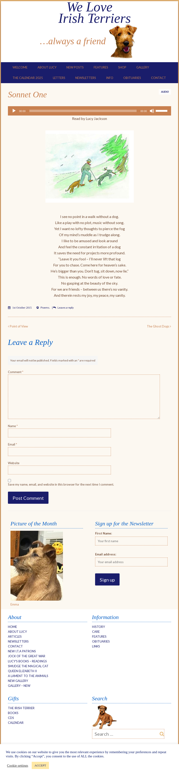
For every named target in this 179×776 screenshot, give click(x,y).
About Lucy (47, 67)
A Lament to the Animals (28, 675)
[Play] (14, 110)
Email (12, 444)
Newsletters (85, 77)
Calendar (16, 722)
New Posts (75, 67)
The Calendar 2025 (28, 77)
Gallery (142, 67)
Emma (14, 604)
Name (13, 426)
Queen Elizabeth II (22, 670)
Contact (158, 77)
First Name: (103, 533)
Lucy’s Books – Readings (27, 661)
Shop (122, 67)
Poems (45, 307)
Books (13, 713)
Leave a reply (66, 307)
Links (96, 646)
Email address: (105, 554)
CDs (11, 717)
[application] (89, 110)
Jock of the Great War (26, 656)
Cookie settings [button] (17, 765)
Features (101, 67)
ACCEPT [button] (40, 765)
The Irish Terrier (21, 708)
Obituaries (132, 77)
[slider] (83, 110)
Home (12, 626)
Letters (59, 77)
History (98, 626)
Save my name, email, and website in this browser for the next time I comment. (61, 484)
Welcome (20, 67)
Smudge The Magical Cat (28, 665)
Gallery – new (19, 685)
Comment (15, 372)
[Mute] (152, 110)
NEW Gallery (18, 680)
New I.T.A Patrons (22, 651)
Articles (15, 636)
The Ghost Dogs (159, 326)
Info (109, 77)
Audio (165, 91)
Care (96, 631)
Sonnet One (27, 94)
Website (13, 462)
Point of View (18, 326)
